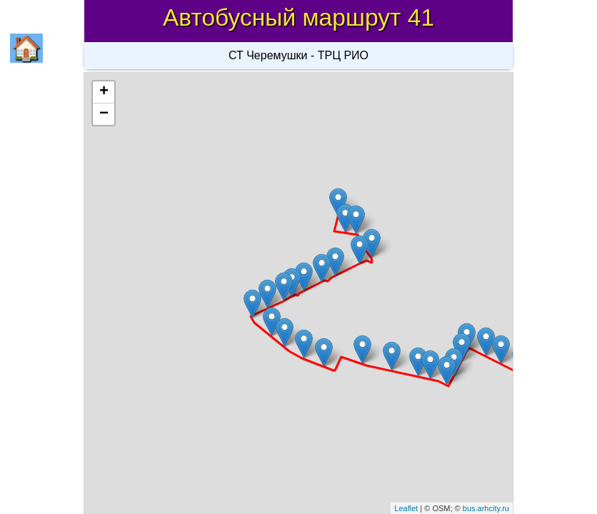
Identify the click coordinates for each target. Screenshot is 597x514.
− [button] (104, 114)
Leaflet (406, 508)
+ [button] (104, 92)
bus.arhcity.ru (486, 508)
